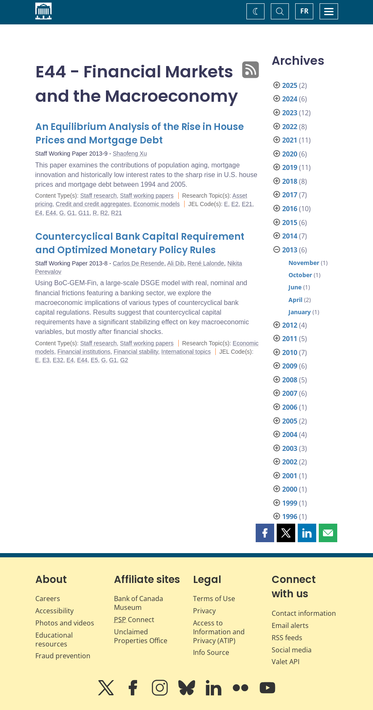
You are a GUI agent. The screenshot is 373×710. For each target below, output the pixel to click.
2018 (289, 181)
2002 (289, 461)
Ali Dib (175, 263)
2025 (289, 85)
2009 (289, 366)
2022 (289, 126)
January (299, 312)
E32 (58, 360)
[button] (265, 533)
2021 (289, 140)
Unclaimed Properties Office (140, 636)
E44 (50, 212)
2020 (289, 154)
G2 (124, 360)
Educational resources (54, 640)
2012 (289, 325)
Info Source (211, 652)
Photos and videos (64, 623)
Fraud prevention (62, 655)
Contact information (304, 613)
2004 (289, 434)
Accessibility (54, 610)
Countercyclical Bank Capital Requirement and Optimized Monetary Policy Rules (139, 243)
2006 (289, 407)
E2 (234, 204)
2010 (289, 352)
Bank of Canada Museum (138, 603)
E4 (38, 212)
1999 (289, 503)
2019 (289, 167)
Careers (47, 598)
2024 (289, 98)
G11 (83, 212)
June (295, 287)
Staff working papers (146, 195)
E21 (247, 204)
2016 (289, 208)
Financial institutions (83, 351)
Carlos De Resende (138, 263)
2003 (289, 448)
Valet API (285, 661)
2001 (289, 475)
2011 (289, 338)
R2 (104, 212)
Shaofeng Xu (130, 153)
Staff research (98, 195)
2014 (289, 236)
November (303, 263)
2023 (289, 112)
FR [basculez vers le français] (304, 11)
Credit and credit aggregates (93, 204)
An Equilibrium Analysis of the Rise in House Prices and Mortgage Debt (139, 133)
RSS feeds (287, 637)
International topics (186, 351)
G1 (71, 212)
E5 (94, 360)
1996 (289, 516)
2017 (289, 194)
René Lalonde (206, 263)
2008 (289, 379)
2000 (289, 489)
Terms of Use (214, 598)
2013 (289, 249)
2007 (289, 393)
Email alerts (290, 625)
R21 (116, 212)
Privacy (204, 610)
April (295, 300)
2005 (289, 421)
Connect (134, 619)
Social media (292, 649)
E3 (46, 360)
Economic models (156, 204)
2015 (289, 222)
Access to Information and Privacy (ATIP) (219, 631)
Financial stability (136, 351)
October (300, 275)
